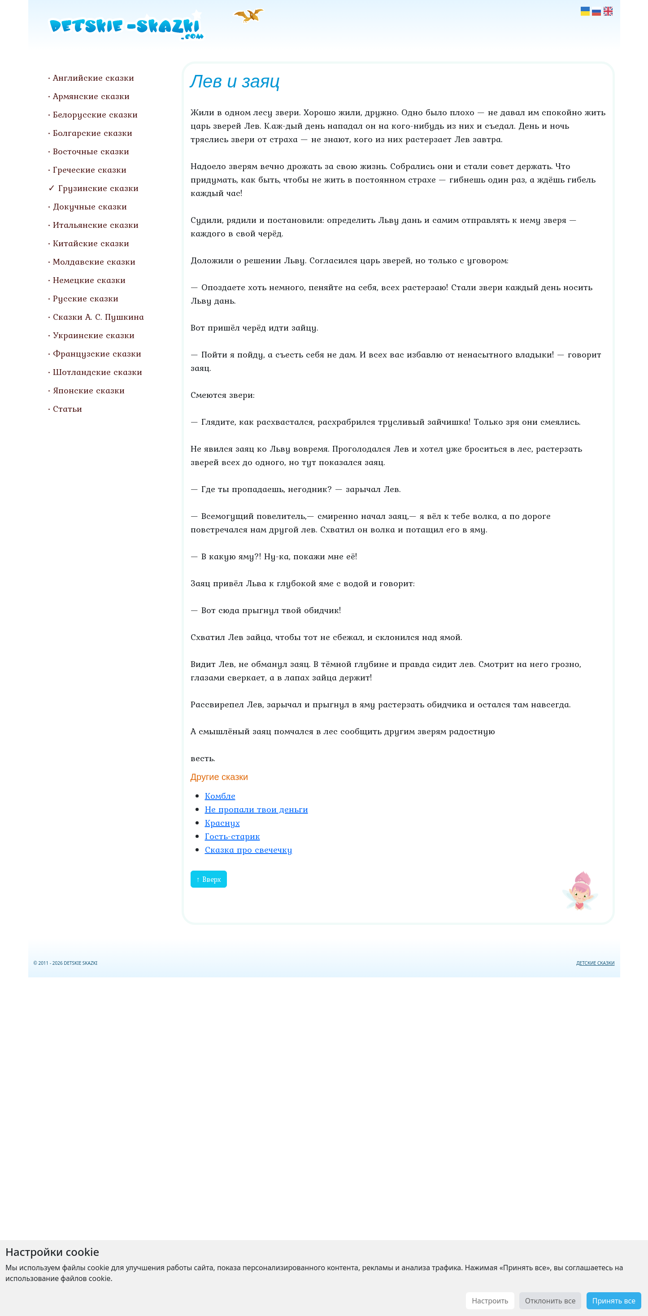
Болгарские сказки (92, 132)
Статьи (67, 408)
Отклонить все (550, 1301)
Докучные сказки (90, 206)
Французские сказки (97, 353)
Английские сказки (93, 77)
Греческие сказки (89, 169)
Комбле (220, 795)
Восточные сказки (91, 151)
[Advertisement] (324, 1144)
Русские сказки (85, 298)
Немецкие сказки (89, 280)
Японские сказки (89, 390)
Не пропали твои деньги (256, 809)
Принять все (613, 1301)
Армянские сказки (91, 96)
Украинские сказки (94, 335)
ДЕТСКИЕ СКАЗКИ (595, 963)
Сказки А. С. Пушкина (98, 316)
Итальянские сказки (96, 224)
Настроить (490, 1301)
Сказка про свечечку (248, 849)
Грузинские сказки (98, 188)
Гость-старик (232, 836)
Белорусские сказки (95, 114)
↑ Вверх (208, 879)
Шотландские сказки (97, 372)
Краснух (222, 822)
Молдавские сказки (94, 261)
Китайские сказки (91, 243)
